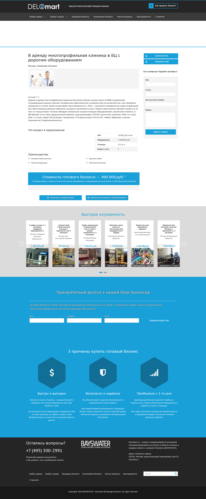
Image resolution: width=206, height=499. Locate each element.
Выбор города (57, 17)
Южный (93, 238)
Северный (42, 66)
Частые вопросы (124, 17)
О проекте (160, 17)
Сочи (137, 235)
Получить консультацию (62, 198)
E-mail (148, 90)
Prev (21, 244)
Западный (40, 234)
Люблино (68, 238)
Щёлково (116, 238)
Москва (32, 66)
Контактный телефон (154, 100)
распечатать (156, 56)
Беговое (52, 66)
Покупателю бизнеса (103, 17)
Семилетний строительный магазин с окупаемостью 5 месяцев (63, 229)
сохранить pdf (156, 61)
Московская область (116, 236)
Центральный (145, 235)
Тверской (168, 238)
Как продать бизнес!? (163, 5)
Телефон (70, 316)
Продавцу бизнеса (80, 17)
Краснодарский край (142, 232)
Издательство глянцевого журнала (142, 227)
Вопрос (148, 110)
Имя (147, 80)
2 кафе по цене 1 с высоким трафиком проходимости (37, 228)
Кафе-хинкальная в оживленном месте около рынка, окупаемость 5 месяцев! (90, 230)
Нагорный (90, 240)
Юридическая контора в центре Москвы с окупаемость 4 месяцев (169, 229)
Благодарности (144, 17)
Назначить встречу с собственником (108, 198)
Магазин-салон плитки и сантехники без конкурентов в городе (116, 229)
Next (184, 244)
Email (106, 316)
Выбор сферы (36, 17)
